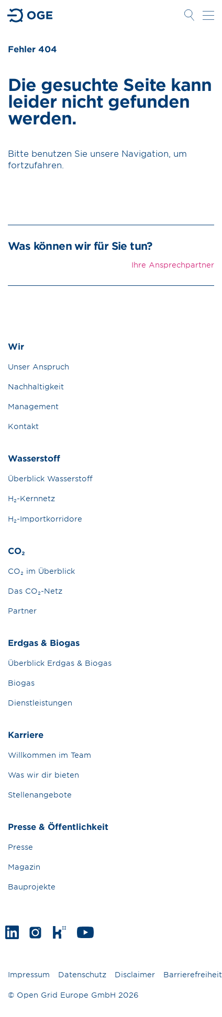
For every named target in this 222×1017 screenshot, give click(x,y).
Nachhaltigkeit (36, 386)
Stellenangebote (40, 794)
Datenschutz (82, 974)
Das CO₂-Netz (35, 590)
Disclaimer (135, 974)
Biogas (21, 682)
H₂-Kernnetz (31, 498)
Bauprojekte (32, 886)
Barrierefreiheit (192, 974)
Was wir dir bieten (43, 774)
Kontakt (23, 426)
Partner (22, 610)
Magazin (24, 866)
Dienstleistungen (40, 702)
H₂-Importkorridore (45, 518)
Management (33, 406)
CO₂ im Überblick (41, 571)
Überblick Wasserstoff (50, 478)
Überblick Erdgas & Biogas (60, 662)
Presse (20, 846)
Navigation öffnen (208, 15)
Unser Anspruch (38, 366)
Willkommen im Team (49, 754)
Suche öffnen (189, 15)
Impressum (29, 974)
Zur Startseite (30, 15)
